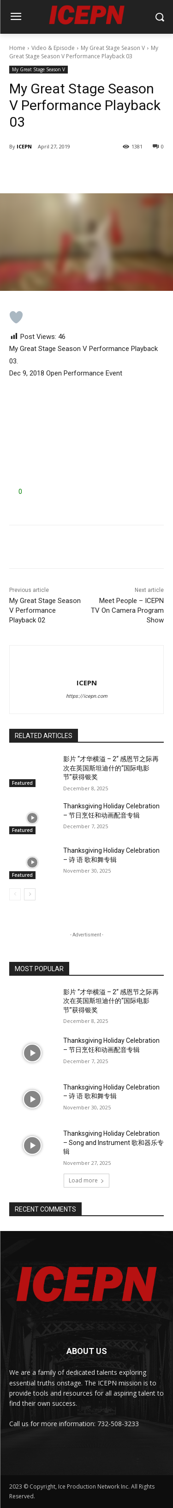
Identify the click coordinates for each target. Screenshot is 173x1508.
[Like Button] (16, 317)
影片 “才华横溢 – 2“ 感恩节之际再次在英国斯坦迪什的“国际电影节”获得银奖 (111, 768)
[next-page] (30, 894)
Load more (86, 1180)
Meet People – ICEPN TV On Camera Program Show (127, 610)
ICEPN (24, 146)
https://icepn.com (86, 696)
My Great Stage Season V (113, 48)
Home (17, 48)
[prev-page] (15, 894)
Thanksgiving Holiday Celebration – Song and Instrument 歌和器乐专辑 (113, 1142)
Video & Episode (53, 48)
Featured (22, 783)
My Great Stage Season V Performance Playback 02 (45, 610)
